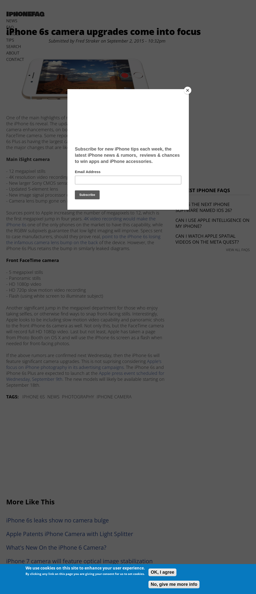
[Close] (187, 90)
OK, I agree (162, 572)
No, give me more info (174, 584)
